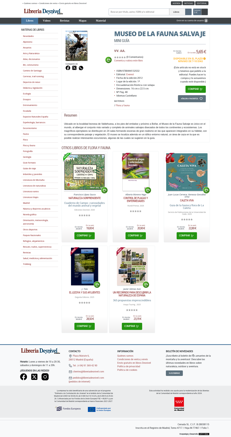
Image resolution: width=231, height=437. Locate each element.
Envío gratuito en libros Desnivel (72, 3)
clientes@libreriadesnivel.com (86, 371)
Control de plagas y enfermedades (135, 199)
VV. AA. (119, 51)
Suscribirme (174, 373)
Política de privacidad (128, 366)
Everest (130, 74)
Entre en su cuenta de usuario (192, 20)
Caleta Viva (187, 200)
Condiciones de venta (48, 3)
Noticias (188, 3)
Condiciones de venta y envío (132, 359)
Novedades (28, 36)
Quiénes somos (30, 3)
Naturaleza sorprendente (85, 198)
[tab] (71, 116)
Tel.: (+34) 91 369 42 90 (83, 365)
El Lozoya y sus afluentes (84, 292)
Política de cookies (127, 369)
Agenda (176, 3)
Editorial (202, 3)
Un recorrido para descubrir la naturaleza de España (132, 294)
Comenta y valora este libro (128, 60)
